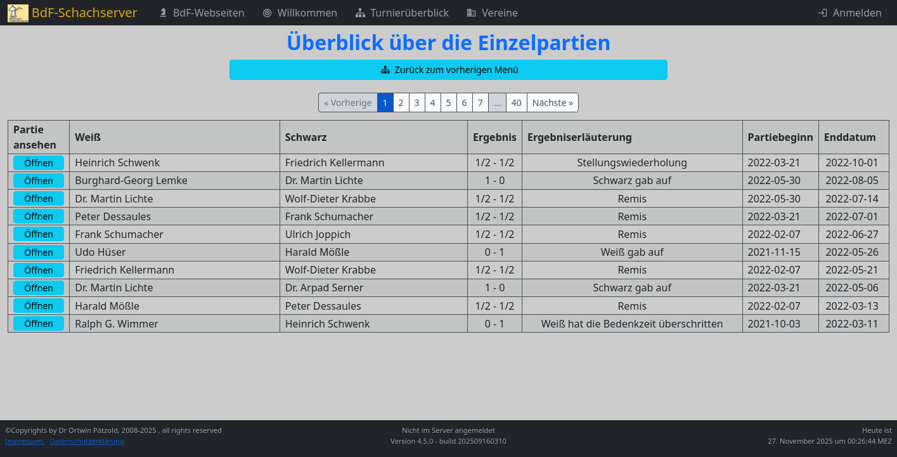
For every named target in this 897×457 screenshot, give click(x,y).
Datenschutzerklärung (87, 441)
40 (517, 102)
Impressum (25, 441)
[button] (448, 70)
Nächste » (552, 102)
